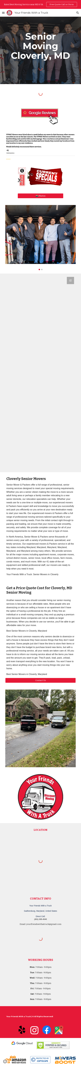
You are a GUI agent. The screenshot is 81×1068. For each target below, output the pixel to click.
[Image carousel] (40, 237)
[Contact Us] (40, 680)
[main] (40, 46)
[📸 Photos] (40, 196)
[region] (40, 4)
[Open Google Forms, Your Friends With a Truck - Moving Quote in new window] (70, 280)
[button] (3, 13)
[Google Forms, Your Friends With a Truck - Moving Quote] (40, 373)
